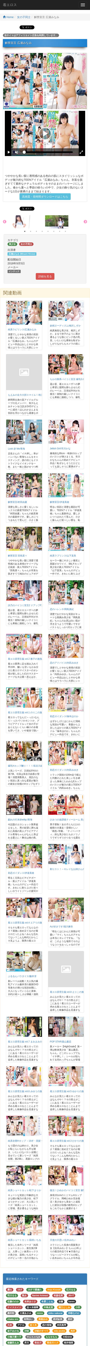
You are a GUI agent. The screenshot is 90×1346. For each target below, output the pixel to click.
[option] (26, 221)
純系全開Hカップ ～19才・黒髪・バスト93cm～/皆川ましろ (39, 1140)
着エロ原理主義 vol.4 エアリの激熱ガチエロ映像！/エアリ (38, 922)
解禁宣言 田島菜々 (17, 555)
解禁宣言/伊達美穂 (59, 502)
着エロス (10, 5)
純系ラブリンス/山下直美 (63, 555)
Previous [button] (5, 222)
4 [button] (42, 231)
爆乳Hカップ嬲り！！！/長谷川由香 (26, 766)
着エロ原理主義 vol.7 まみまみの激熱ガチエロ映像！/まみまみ (40, 1041)
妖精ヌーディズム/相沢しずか (65, 325)
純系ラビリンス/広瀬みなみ (22, 329)
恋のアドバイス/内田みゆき (64, 662)
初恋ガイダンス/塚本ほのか (64, 716)
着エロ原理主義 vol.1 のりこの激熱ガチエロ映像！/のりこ (38, 712)
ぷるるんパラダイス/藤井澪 (22, 976)
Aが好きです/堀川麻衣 (61, 926)
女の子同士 (24, 17)
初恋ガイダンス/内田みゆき (64, 770)
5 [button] (48, 231)
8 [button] (65, 231)
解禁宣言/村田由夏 (17, 502)
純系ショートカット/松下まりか (24, 1190)
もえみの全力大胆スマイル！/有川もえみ (29, 395)
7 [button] (60, 231)
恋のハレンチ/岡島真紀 (62, 609)
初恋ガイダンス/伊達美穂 (21, 873)
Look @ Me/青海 (16, 448)
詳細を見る (45, 276)
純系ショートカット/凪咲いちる (24, 1240)
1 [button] (25, 231)
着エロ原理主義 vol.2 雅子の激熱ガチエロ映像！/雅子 (35, 659)
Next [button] (85, 222)
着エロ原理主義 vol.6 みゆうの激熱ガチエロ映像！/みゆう (38, 1091)
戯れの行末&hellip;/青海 (20, 819)
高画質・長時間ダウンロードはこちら (45, 196)
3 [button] (36, 231)
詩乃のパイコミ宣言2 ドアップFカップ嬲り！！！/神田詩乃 (39, 605)
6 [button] (54, 231)
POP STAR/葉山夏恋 (60, 1041)
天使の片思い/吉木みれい (63, 1240)
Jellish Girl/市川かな (60, 448)
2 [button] (31, 231)
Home (8, 17)
